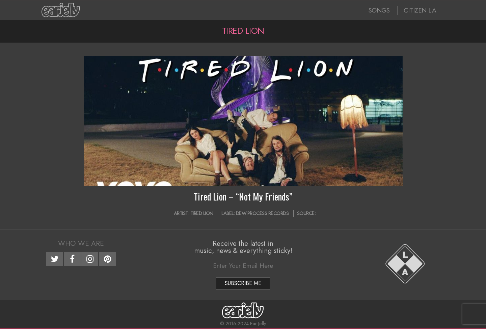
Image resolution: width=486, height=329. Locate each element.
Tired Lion (201, 213)
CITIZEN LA (420, 10)
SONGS (379, 10)
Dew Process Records (262, 213)
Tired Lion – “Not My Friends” (243, 196)
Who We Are (81, 243)
